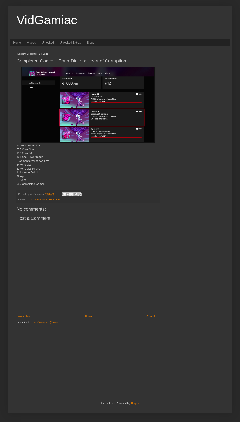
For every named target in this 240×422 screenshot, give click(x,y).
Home (17, 42)
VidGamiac (47, 20)
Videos (31, 42)
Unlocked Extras (70, 42)
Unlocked (48, 42)
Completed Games (37, 199)
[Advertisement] (42, 350)
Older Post (152, 316)
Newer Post (24, 316)
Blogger (135, 403)
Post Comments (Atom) (45, 322)
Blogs (90, 42)
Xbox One (54, 199)
